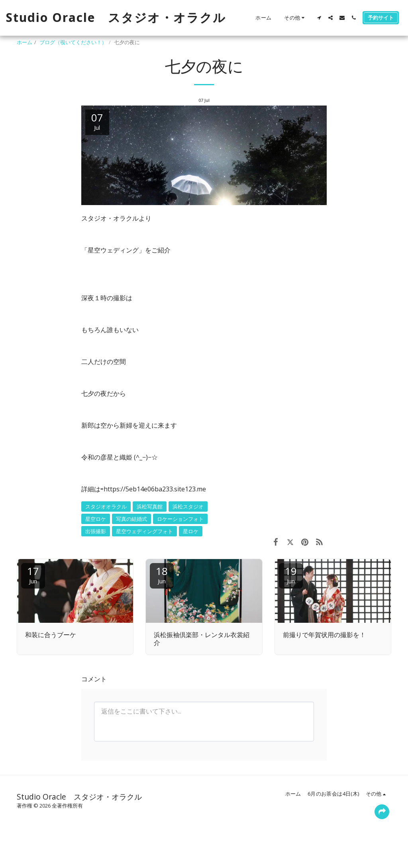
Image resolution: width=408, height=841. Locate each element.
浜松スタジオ (188, 506)
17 (33, 574)
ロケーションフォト (180, 518)
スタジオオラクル (106, 506)
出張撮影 (95, 531)
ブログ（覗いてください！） (73, 42)
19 (291, 574)
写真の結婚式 (131, 518)
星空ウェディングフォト (144, 531)
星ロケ (190, 531)
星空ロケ (95, 518)
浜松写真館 (150, 506)
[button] (319, 17)
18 (162, 574)
